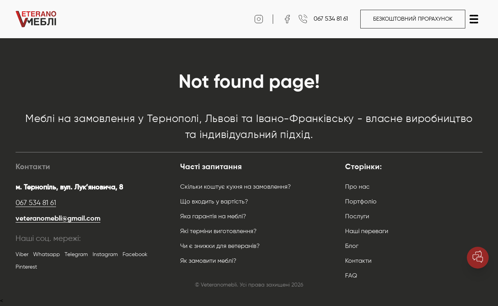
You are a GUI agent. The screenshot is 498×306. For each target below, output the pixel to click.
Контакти (358, 261)
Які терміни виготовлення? (218, 231)
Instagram (105, 254)
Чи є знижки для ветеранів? (220, 246)
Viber (22, 254)
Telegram (76, 254)
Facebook (135, 254)
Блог (351, 246)
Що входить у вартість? (214, 202)
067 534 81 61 (36, 203)
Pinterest (26, 267)
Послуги (357, 217)
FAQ (351, 276)
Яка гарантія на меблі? (213, 217)
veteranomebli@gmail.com (58, 218)
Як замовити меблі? (208, 261)
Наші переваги (366, 231)
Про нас (357, 187)
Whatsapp (46, 254)
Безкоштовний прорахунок (412, 19)
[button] (473, 19)
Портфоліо (361, 202)
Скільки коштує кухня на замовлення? (235, 187)
